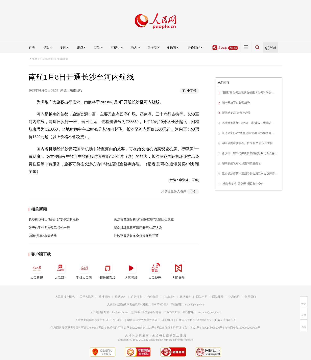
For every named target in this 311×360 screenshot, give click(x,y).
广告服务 (136, 296)
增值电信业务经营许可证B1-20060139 (150, 320)
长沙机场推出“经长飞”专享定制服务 (54, 219)
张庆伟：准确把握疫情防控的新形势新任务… (249, 153)
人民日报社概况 (65, 296)
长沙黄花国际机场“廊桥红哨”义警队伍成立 (144, 219)
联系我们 (250, 296)
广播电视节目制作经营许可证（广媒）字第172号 (206, 320)
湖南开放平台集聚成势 (236, 102)
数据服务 (185, 296)
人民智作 (178, 270)
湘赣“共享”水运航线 (43, 236)
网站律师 (217, 296)
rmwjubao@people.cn (209, 312)
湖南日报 (76, 90)
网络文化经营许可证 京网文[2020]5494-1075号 (126, 327)
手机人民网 (84, 270)
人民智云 (155, 270)
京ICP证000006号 (212, 327)
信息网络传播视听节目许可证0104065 (73, 327)
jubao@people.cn (194, 304)
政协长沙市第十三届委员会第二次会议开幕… (249, 173)
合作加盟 (152, 296)
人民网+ (60, 270)
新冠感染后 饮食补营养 (236, 112)
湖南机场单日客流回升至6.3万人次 (138, 227)
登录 (273, 47)
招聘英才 (120, 296)
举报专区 (153, 47)
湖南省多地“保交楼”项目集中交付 (243, 183)
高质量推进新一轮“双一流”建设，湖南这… (248, 122)
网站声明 (201, 296)
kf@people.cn (120, 312)
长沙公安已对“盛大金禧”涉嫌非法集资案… (248, 133)
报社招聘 (104, 296)
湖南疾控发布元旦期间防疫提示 (241, 163)
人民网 (33, 59)
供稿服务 (169, 296)
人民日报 (37, 270)
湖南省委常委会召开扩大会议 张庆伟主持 (247, 143)
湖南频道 (47, 59)
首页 (32, 47)
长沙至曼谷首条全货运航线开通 (136, 236)
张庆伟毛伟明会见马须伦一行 (49, 227)
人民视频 (131, 270)
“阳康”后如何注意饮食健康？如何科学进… (248, 92)
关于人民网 (87, 296)
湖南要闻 (62, 59)
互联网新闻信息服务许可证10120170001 (99, 320)
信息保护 (234, 296)
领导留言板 (107, 270)
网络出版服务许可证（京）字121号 (178, 327)
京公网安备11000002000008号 (242, 327)
